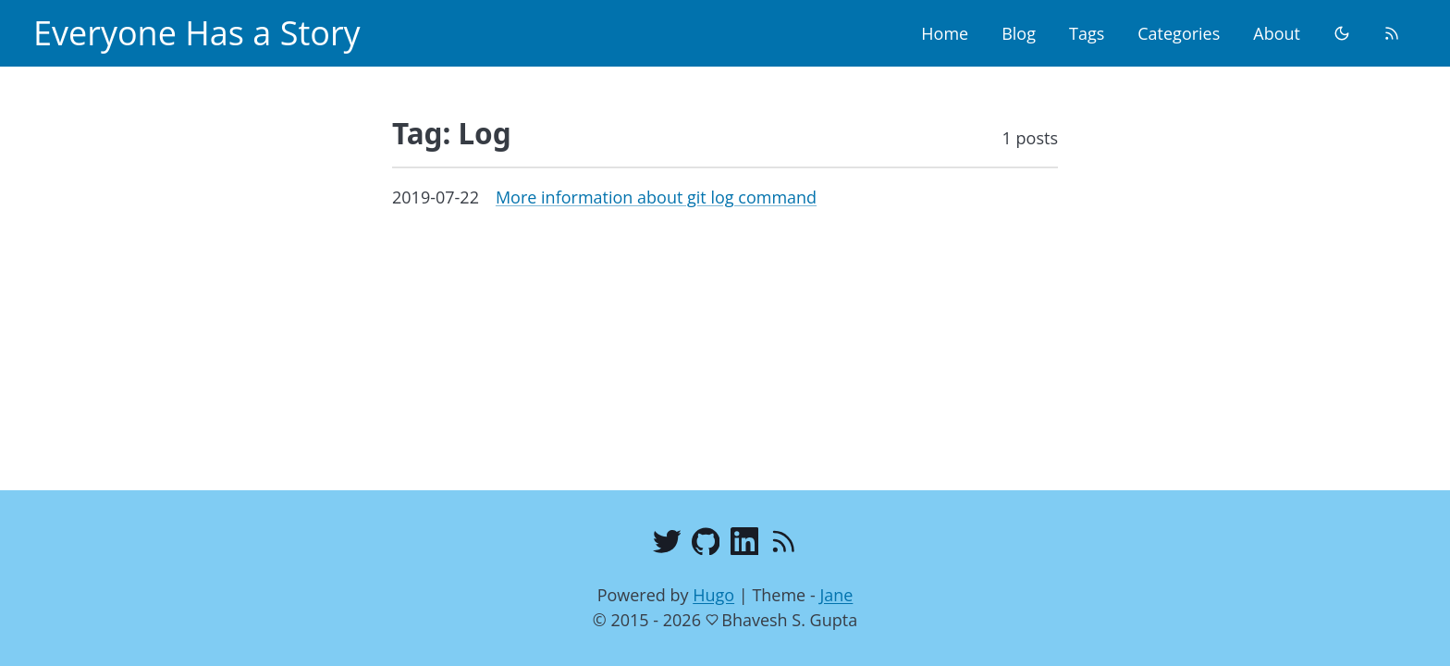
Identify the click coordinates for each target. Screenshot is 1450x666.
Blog (1018, 33)
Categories (1178, 33)
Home (944, 33)
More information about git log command (656, 197)
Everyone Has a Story (197, 33)
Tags (1086, 33)
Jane (836, 595)
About (1276, 33)
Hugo (713, 595)
